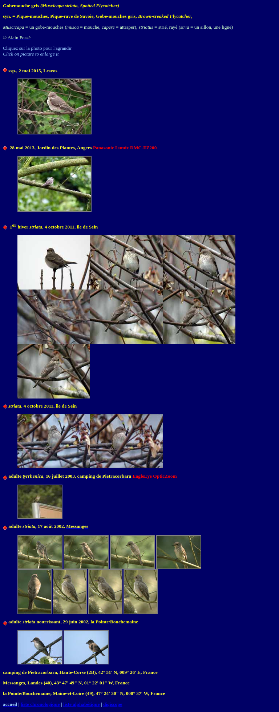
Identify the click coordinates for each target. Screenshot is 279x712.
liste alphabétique (81, 704)
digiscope (112, 704)
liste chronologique (40, 704)
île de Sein (87, 227)
